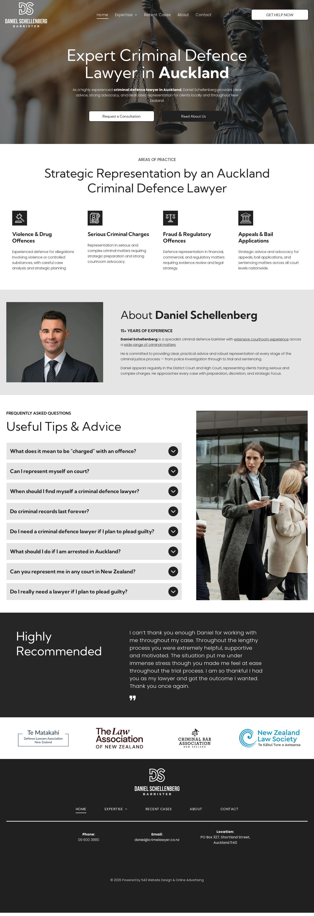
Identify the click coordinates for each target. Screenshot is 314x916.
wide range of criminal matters (150, 344)
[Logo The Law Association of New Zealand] (119, 740)
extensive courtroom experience (261, 339)
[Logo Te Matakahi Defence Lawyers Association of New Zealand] (44, 740)
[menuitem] (102, 16)
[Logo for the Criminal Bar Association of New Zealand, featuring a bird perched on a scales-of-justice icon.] (194, 740)
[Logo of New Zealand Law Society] (270, 740)
